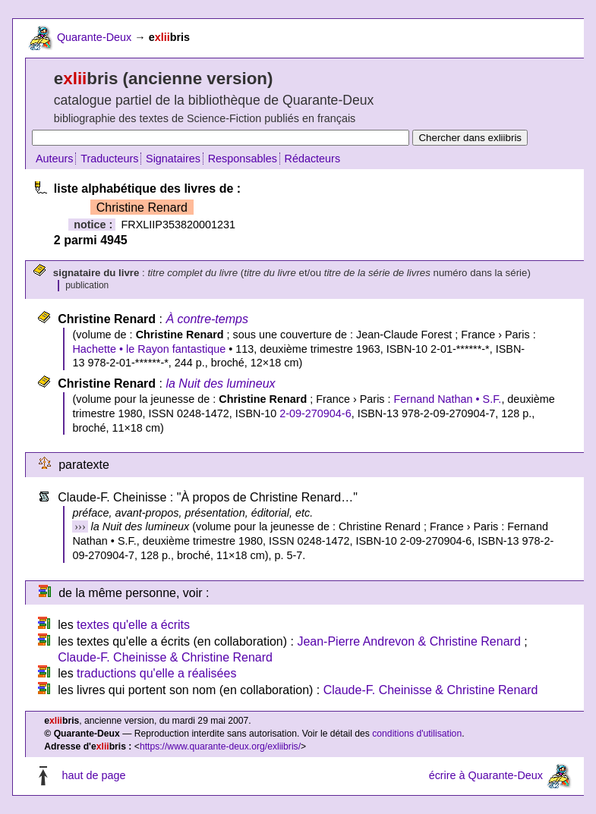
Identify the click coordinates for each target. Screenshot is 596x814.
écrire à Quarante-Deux (486, 775)
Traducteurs (109, 158)
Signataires (173, 158)
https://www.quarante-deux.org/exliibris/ (220, 746)
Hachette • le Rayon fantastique (148, 349)
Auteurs (55, 158)
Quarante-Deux (94, 37)
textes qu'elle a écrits (133, 624)
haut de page (93, 775)
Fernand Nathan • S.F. (448, 399)
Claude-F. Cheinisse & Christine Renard (165, 657)
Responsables (242, 158)
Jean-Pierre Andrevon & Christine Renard (408, 641)
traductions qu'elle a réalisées (156, 673)
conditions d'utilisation (417, 733)
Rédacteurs (313, 158)
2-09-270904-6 (315, 413)
